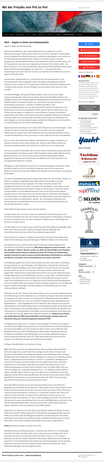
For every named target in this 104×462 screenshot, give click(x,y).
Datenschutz (90, 72)
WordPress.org (84, 283)
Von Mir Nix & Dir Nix (86, 260)
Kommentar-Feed (85, 281)
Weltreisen (41, 34)
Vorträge (79, 34)
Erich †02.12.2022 (85, 122)
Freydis (34, 34)
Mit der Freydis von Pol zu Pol (24, 7)
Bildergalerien (20, 34)
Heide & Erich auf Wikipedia (87, 102)
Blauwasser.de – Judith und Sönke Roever (89, 249)
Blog (5, 34)
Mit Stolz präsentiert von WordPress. (88, 456)
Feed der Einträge (85, 280)
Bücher (11, 34)
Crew (28, 34)
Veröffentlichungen (68, 34)
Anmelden (83, 278)
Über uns (50, 34)
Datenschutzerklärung (33, 455)
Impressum (82, 72)
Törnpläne (58, 34)
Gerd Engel (83, 258)
